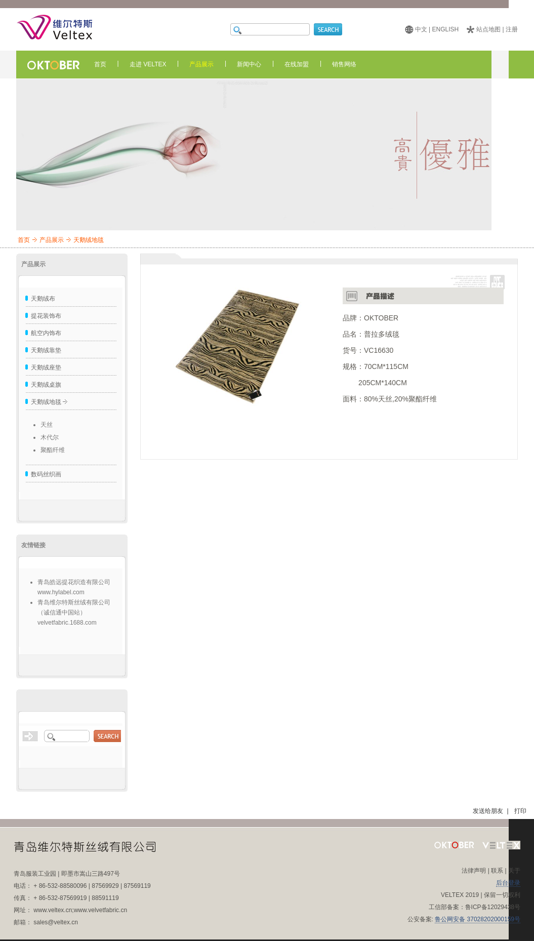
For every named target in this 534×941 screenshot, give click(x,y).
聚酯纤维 (52, 450)
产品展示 (201, 64)
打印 (520, 810)
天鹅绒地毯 (46, 401)
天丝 (46, 424)
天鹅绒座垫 (46, 367)
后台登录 (508, 882)
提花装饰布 (46, 315)
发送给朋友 (488, 810)
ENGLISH (445, 29)
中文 (421, 29)
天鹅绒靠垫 (46, 350)
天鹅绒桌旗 (46, 384)
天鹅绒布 (43, 298)
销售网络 (344, 64)
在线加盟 (296, 64)
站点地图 (488, 29)
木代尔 (49, 437)
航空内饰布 (46, 333)
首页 (100, 64)
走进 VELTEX (148, 64)
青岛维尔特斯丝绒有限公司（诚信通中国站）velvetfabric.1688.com (73, 612)
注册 (512, 29)
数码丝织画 (46, 474)
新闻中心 (249, 64)
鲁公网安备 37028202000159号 (477, 919)
